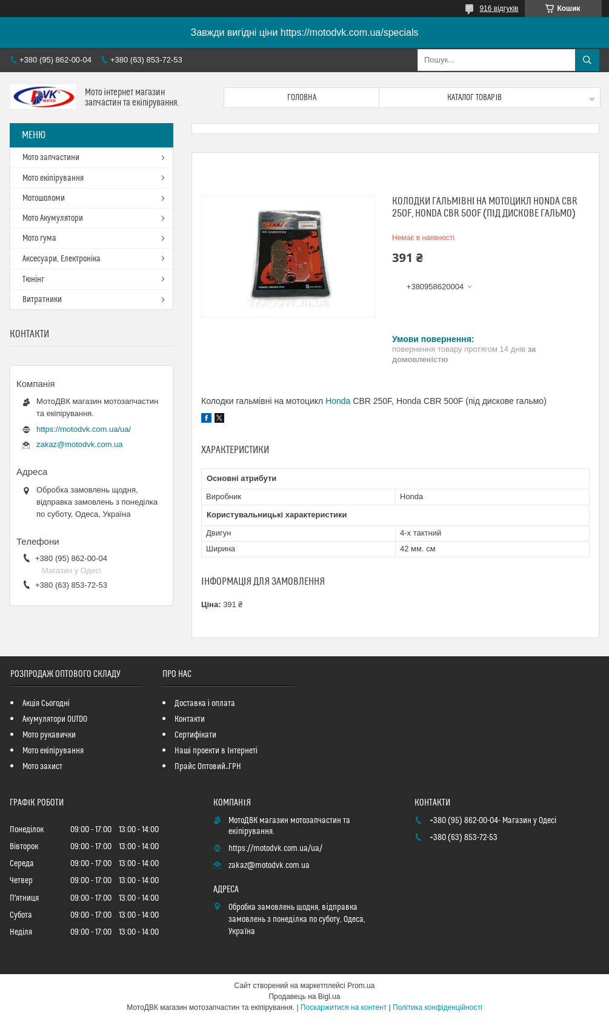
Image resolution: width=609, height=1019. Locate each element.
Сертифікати (195, 735)
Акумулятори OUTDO (54, 719)
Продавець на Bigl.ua (304, 996)
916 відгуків (498, 8)
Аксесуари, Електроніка (61, 259)
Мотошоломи (43, 198)
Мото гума (39, 238)
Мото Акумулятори (52, 218)
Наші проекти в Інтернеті (216, 751)
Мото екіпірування (53, 178)
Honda (337, 401)
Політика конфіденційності (437, 1007)
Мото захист (42, 767)
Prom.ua (360, 985)
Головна (301, 98)
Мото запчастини (50, 158)
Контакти (190, 719)
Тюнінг (33, 279)
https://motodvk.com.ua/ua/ (83, 429)
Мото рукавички (49, 735)
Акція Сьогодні (46, 703)
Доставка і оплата (205, 703)
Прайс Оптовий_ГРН (208, 767)
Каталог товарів (474, 98)
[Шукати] (587, 60)
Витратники (42, 299)
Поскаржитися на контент (344, 1007)
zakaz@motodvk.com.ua (79, 444)
